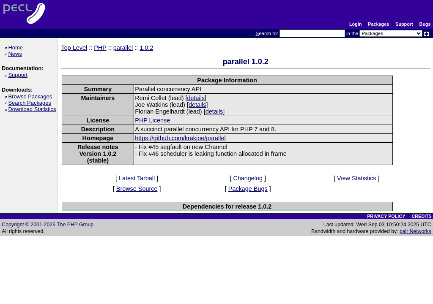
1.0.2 (146, 47)
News (16, 54)
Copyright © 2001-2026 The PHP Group (47, 225)
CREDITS (421, 216)
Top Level (74, 47)
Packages (378, 24)
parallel (123, 47)
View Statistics (356, 178)
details (196, 98)
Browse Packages (31, 96)
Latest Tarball (137, 178)
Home (17, 47)
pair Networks (415, 231)
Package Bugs (248, 188)
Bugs (425, 24)
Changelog (248, 178)
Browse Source (137, 188)
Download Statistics (33, 109)
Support (404, 24)
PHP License (152, 120)
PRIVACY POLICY (386, 216)
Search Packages (31, 103)
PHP (100, 47)
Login (355, 24)
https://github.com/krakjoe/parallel (180, 138)
